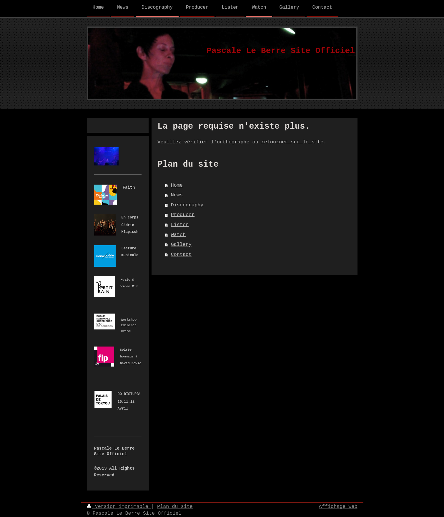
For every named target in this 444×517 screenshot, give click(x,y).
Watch (178, 235)
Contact (181, 254)
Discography (187, 205)
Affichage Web (338, 506)
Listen (180, 225)
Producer (183, 215)
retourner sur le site (292, 142)
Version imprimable (119, 506)
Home (177, 185)
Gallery (181, 244)
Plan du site (175, 506)
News (177, 195)
